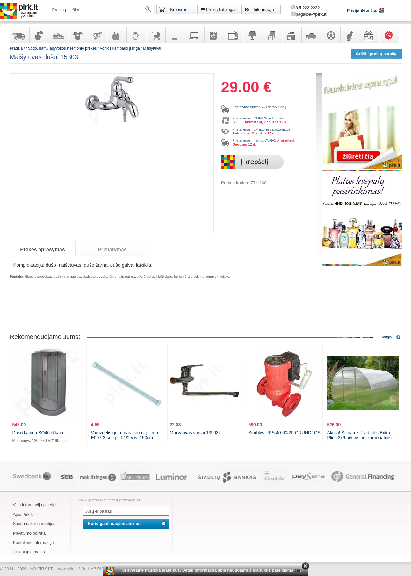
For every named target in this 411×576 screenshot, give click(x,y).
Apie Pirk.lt (23, 514)
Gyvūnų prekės (350, 35)
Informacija (264, 9)
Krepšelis (178, 9)
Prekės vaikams (155, 35)
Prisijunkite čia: (363, 10)
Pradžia (16, 48)
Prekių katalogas (221, 9)
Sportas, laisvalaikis (330, 35)
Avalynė (58, 35)
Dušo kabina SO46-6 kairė (38, 432)
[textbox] (102, 9)
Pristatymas (112, 249)
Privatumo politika (29, 533)
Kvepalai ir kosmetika (39, 35)
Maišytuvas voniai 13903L (195, 432)
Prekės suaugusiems (97, 35)
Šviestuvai (252, 35)
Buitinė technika (214, 35)
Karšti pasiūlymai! (390, 35)
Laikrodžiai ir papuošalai (136, 35)
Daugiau (387, 337)
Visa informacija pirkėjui (34, 504)
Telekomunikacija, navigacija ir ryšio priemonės (175, 35)
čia (297, 570)
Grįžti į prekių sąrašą (376, 53)
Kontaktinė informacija (33, 542)
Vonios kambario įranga (120, 48)
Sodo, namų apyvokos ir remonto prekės (291, 35)
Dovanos (369, 35)
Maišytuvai (152, 48)
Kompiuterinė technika (194, 35)
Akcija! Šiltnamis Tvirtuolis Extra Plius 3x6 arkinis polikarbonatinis (359, 435)
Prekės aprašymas (42, 249)
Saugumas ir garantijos (34, 523)
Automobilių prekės (311, 35)
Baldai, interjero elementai (272, 35)
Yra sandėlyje (19, 35)
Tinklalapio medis (29, 552)
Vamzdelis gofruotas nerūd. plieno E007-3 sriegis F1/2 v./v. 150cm (124, 435)
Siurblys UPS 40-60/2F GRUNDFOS (285, 432)
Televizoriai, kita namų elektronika (233, 35)
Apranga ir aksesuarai (77, 35)
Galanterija (116, 35)
